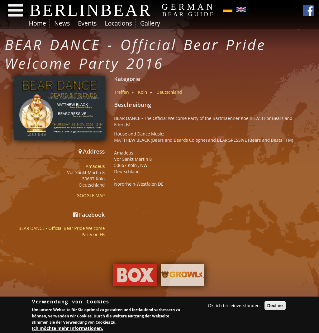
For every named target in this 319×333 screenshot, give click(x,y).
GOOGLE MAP (91, 195)
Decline (275, 306)
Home (37, 23)
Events (87, 23)
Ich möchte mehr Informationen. (67, 329)
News (62, 23)
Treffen (121, 92)
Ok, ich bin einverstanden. (234, 306)
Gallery (150, 23)
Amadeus (95, 166)
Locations (118, 23)
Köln (142, 92)
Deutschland (169, 92)
